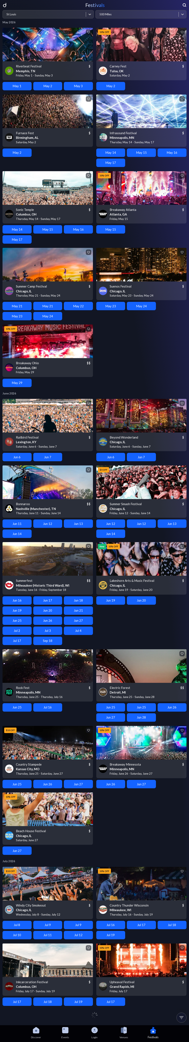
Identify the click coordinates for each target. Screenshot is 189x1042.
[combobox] (6, 14)
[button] (181, 1018)
